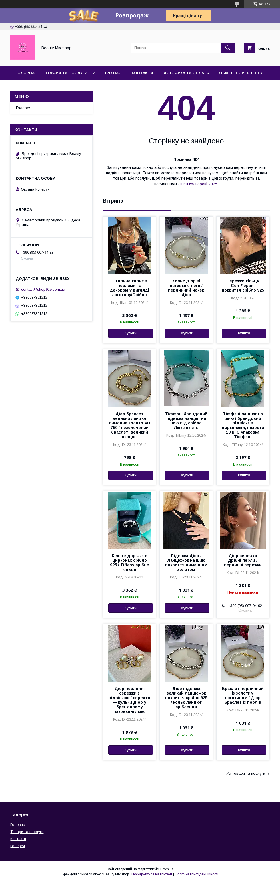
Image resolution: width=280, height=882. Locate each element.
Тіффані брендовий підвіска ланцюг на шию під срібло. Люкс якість (186, 421)
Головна (25, 73)
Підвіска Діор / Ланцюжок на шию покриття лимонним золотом (186, 562)
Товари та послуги (66, 73)
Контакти (142, 73)
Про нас (112, 73)
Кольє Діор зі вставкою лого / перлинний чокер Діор (186, 288)
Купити (131, 333)
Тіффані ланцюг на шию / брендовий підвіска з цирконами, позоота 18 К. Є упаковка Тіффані (243, 425)
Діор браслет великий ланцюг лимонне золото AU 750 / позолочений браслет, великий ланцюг (129, 425)
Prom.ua (167, 869)
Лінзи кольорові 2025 (197, 184)
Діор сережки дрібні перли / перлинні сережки (243, 560)
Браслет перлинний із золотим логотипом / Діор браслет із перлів (243, 695)
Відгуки (51, 88)
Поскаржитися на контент (151, 874)
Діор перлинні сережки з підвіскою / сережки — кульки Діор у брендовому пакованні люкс (129, 700)
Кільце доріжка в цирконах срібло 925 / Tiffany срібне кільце (129, 562)
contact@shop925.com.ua (43, 289)
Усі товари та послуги (245, 773)
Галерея (24, 88)
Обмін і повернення (241, 73)
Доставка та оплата (186, 73)
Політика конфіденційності (196, 874)
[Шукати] (228, 48)
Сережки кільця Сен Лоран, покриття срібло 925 (243, 285)
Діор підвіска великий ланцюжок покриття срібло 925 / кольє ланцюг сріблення (186, 697)
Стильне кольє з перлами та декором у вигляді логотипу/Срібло (129, 288)
